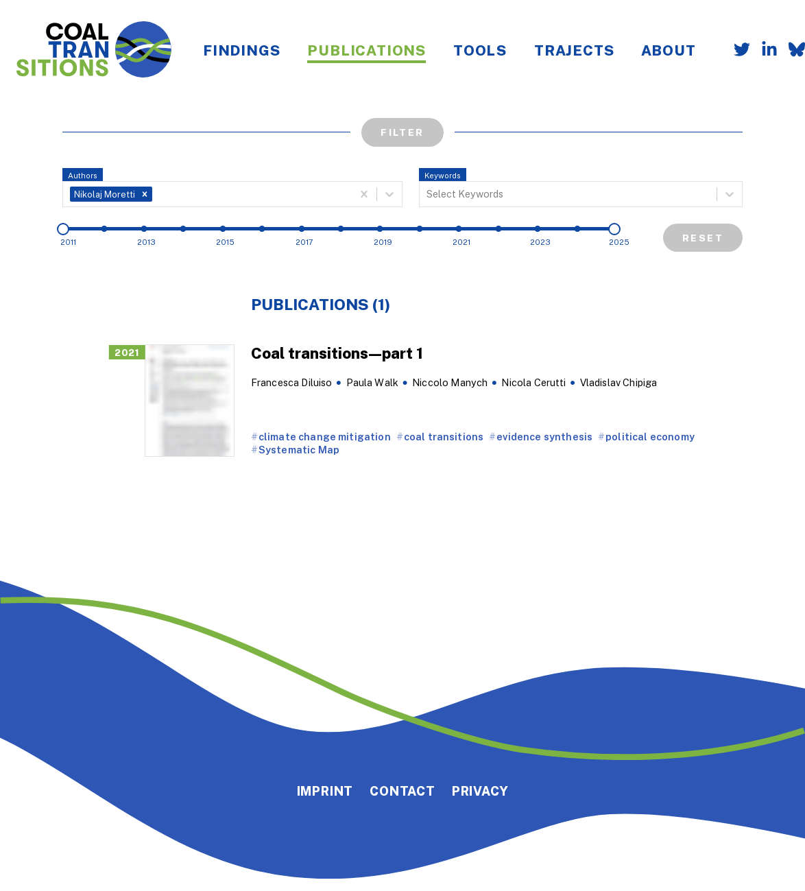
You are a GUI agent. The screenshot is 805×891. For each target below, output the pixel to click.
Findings (241, 50)
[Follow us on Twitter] (736, 50)
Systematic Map (299, 449)
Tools (480, 50)
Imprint (325, 790)
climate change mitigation (325, 436)
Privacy (480, 790)
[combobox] (156, 194)
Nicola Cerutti (533, 382)
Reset (702, 237)
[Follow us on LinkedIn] (764, 50)
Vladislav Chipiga (619, 382)
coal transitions (444, 436)
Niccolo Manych (450, 382)
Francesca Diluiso (292, 382)
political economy (650, 436)
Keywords (442, 175)
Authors (82, 175)
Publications (366, 50)
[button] (144, 194)
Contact (402, 790)
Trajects (574, 50)
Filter (402, 132)
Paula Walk (372, 382)
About (668, 50)
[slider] (63, 229)
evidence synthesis (544, 436)
